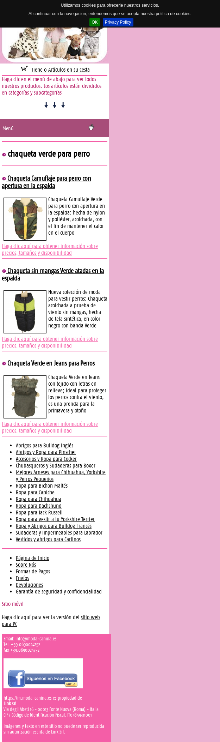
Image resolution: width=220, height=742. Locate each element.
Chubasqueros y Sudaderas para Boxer (55, 465)
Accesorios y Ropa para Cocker (46, 459)
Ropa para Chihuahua (38, 499)
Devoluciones (29, 584)
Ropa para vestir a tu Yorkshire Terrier (55, 519)
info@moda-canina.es (36, 638)
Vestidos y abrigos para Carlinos (48, 539)
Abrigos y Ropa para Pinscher (46, 452)
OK (95, 22)
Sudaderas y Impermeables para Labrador (59, 532)
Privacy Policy (118, 22)
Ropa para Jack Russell (39, 512)
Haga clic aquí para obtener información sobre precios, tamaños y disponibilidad (50, 249)
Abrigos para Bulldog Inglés (44, 445)
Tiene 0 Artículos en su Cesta (60, 69)
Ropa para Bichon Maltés (42, 485)
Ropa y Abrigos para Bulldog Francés (54, 526)
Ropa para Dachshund (39, 505)
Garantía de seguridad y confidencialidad (59, 591)
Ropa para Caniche (35, 492)
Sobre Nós (26, 564)
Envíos (22, 578)
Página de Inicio (32, 558)
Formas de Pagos (33, 571)
